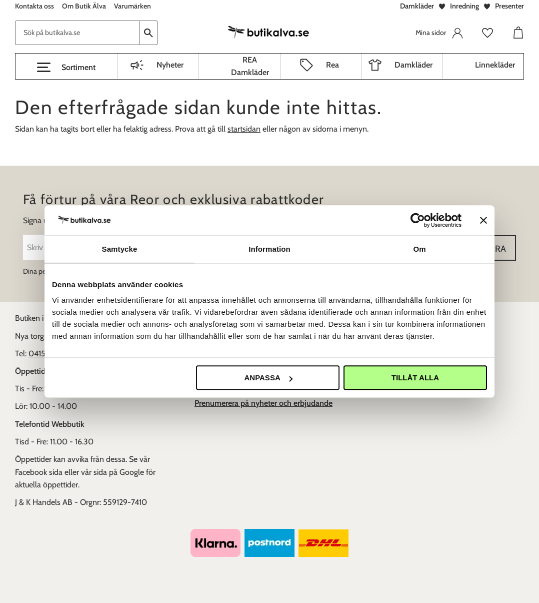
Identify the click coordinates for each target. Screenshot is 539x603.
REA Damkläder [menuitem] (250, 66)
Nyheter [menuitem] (170, 65)
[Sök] (149, 33)
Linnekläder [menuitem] (495, 65)
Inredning (464, 6)
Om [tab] (419, 249)
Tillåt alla (415, 377)
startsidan (244, 129)
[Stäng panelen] (483, 220)
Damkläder (417, 6)
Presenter (509, 6)
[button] (67, 67)
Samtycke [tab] (120, 249)
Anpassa (268, 377)
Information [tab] (269, 249)
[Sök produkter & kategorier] (77, 33)
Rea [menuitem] (332, 65)
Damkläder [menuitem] (413, 65)
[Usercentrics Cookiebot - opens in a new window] (418, 220)
